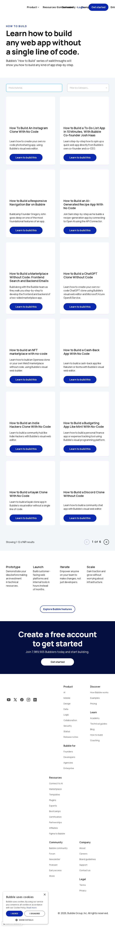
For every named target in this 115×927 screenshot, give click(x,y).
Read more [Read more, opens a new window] (32, 907)
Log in (80, 7)
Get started (98, 7)
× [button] (44, 895)
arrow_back (86, 542)
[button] (25, 919)
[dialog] (25, 907)
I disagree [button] (34, 913)
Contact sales (65, 7)
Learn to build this (26, 157)
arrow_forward (106, 542)
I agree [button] (14, 913)
